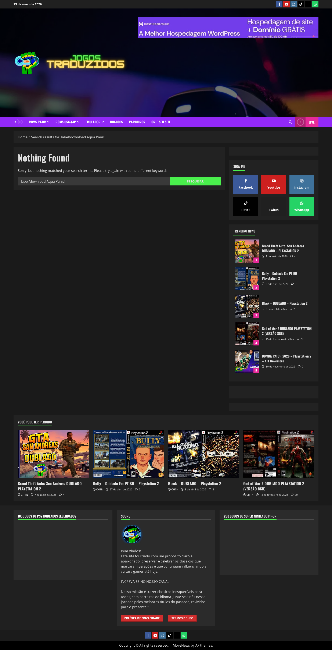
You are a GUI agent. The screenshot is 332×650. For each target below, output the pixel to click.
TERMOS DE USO (182, 618)
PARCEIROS (137, 121)
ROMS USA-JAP (65, 121)
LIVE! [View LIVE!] (305, 122)
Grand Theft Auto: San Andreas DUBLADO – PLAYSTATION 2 (247, 251)
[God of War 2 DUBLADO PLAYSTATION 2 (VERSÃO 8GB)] (278, 453)
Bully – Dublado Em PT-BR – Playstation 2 (247, 278)
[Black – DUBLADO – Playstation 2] (203, 453)
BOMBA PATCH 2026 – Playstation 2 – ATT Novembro (247, 361)
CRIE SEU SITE (160, 121)
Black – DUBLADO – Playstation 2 (247, 306)
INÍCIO (18, 121)
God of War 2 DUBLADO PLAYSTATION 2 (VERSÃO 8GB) (247, 333)
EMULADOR (93, 121)
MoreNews (181, 645)
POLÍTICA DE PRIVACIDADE (142, 618)
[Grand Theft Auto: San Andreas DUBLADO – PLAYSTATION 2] (53, 453)
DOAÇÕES (116, 121)
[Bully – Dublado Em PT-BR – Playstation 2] (128, 453)
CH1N (24, 495)
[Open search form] (290, 122)
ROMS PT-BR (37, 121)
